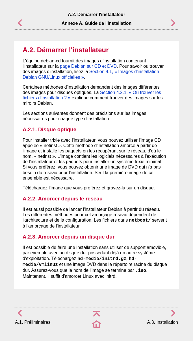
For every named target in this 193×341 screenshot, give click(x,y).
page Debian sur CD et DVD (88, 66)
